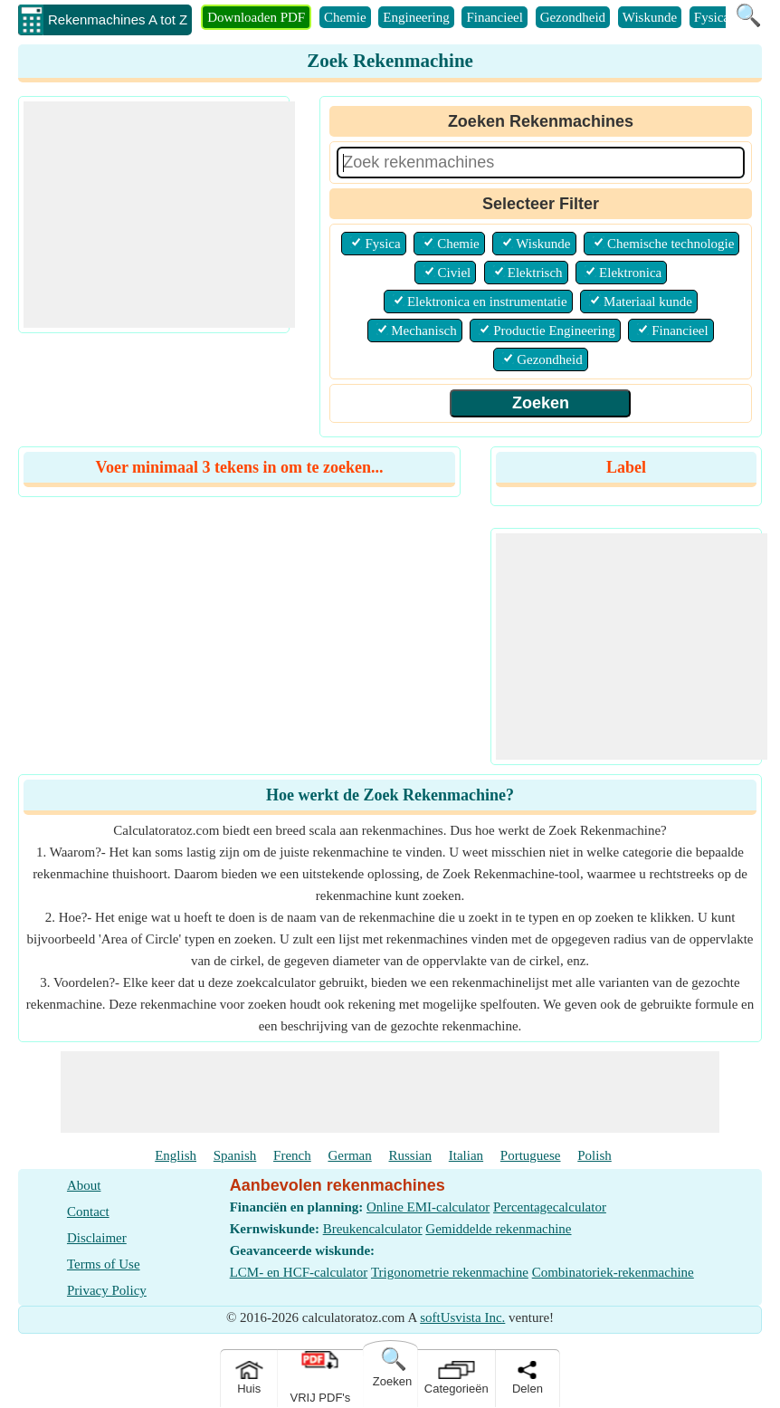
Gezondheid (572, 17)
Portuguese (530, 1155)
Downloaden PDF (256, 17)
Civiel (454, 272)
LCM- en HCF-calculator (298, 1272)
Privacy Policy (107, 1290)
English (175, 1155)
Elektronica (630, 272)
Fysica (711, 17)
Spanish (235, 1155)
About (84, 1185)
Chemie (345, 17)
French (292, 1155)
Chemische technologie (670, 243)
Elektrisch (535, 272)
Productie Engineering (554, 330)
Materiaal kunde (648, 301)
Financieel (494, 17)
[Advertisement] (159, 214)
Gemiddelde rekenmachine (498, 1228)
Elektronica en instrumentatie (487, 301)
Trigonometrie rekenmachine (449, 1272)
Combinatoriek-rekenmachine (613, 1272)
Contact (88, 1211)
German (349, 1155)
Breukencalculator (373, 1228)
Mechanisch (423, 330)
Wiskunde (650, 17)
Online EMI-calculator (428, 1207)
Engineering (416, 17)
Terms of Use (103, 1264)
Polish (594, 1155)
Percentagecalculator (549, 1207)
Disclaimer (97, 1238)
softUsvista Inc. (462, 1317)
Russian (411, 1155)
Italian (466, 1155)
